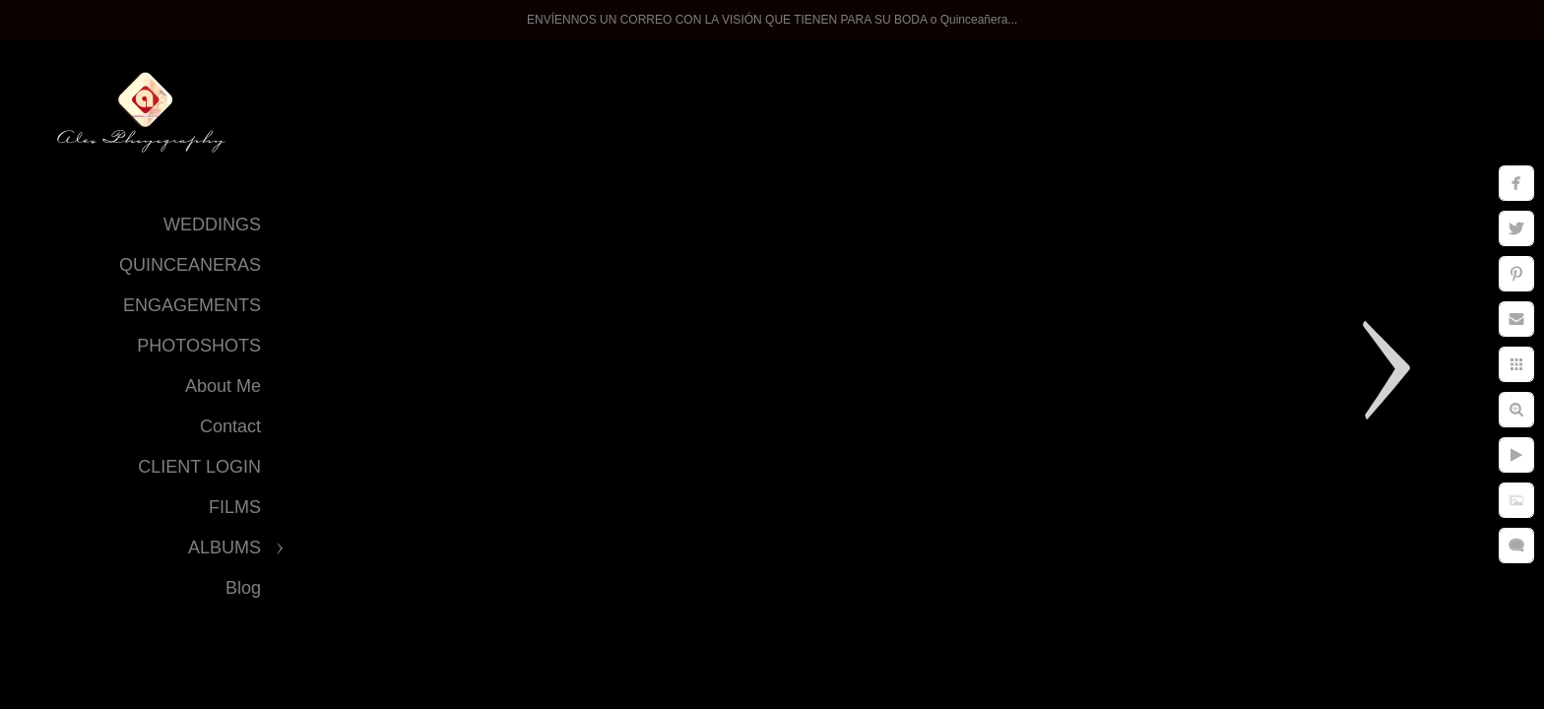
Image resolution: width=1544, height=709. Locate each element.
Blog (243, 588)
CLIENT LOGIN (199, 467)
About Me (223, 386)
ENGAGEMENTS (192, 305)
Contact (230, 426)
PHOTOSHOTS (199, 345)
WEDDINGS (212, 224)
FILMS (235, 507)
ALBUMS (224, 547)
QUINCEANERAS (190, 265)
